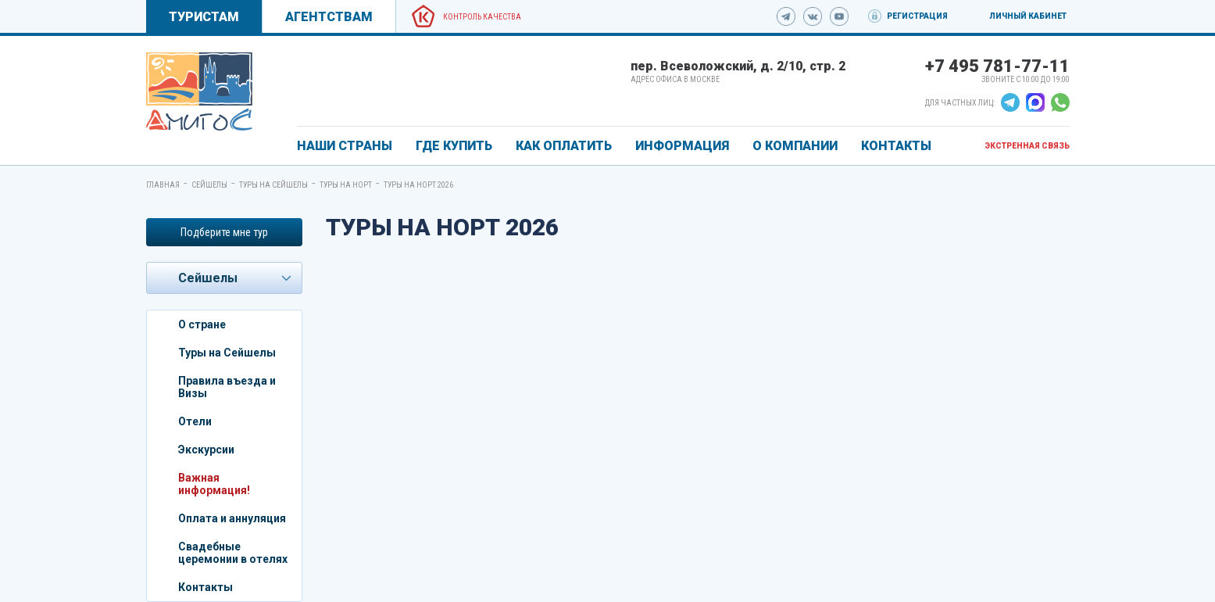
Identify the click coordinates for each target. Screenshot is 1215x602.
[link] (199, 91)
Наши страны (344, 145)
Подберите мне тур (224, 232)
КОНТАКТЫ (896, 145)
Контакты (205, 587)
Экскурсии (206, 449)
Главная (163, 185)
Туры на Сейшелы (273, 185)
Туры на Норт (346, 185)
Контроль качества (482, 17)
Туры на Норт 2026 (418, 185)
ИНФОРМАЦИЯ (682, 145)
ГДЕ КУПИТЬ (454, 145)
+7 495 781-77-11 (997, 66)
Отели (195, 421)
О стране (202, 324)
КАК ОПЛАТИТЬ (564, 145)
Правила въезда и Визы (227, 387)
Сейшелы (209, 185)
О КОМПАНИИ (795, 145)
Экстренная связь (1027, 146)
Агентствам (329, 16)
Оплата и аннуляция (232, 518)
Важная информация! (214, 483)
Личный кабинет (1028, 16)
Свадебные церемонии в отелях (233, 552)
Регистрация (917, 16)
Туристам (204, 16)
